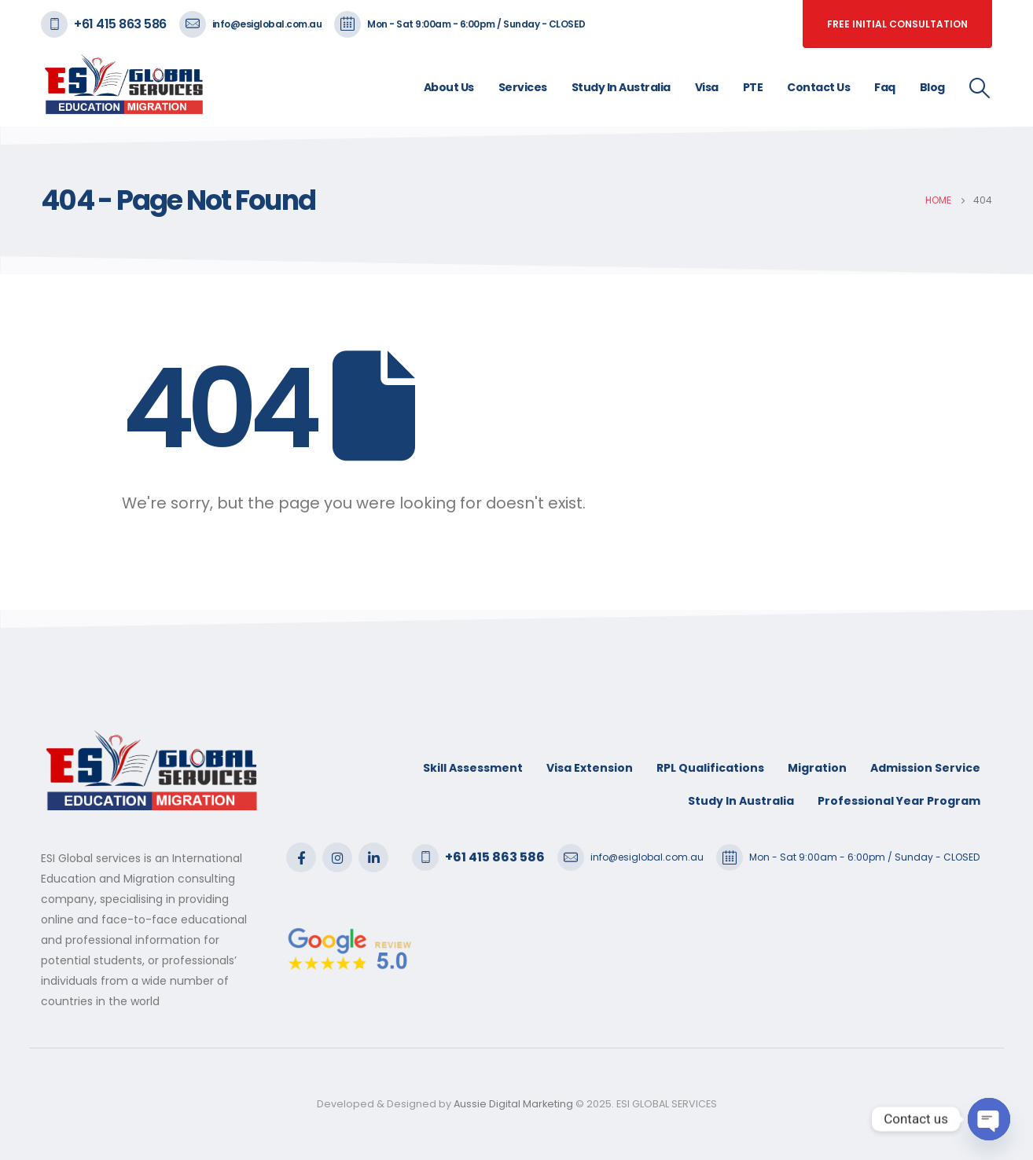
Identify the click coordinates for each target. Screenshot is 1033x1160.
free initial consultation (897, 24)
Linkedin (373, 857)
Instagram (337, 857)
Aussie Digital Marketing (512, 1103)
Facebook (301, 857)
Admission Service (925, 768)
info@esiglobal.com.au (267, 24)
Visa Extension (589, 768)
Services (522, 87)
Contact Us (818, 87)
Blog (932, 87)
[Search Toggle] (980, 88)
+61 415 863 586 (120, 24)
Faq (884, 87)
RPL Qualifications (710, 768)
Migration (817, 768)
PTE (753, 87)
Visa (707, 87)
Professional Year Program (899, 801)
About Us (449, 87)
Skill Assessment (473, 768)
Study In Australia (621, 87)
